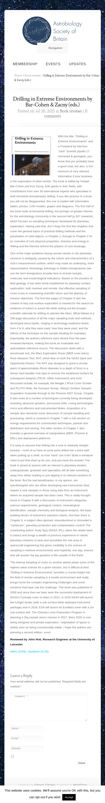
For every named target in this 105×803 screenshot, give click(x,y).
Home (18, 75)
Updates (77, 64)
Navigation (51, 48)
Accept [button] (69, 797)
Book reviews (33, 75)
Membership (25, 64)
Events (53, 64)
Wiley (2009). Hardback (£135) (29, 651)
